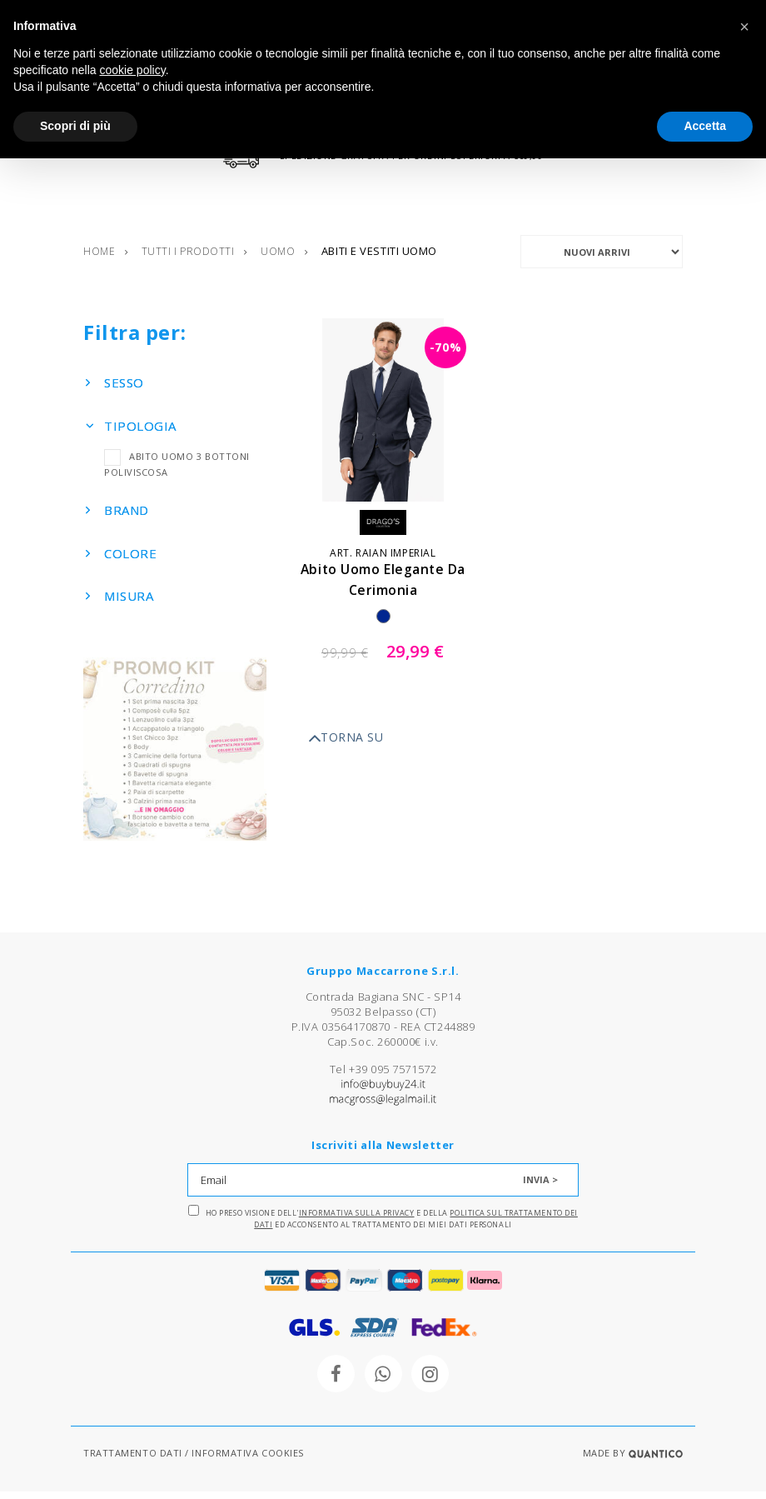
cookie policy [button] (133, 70)
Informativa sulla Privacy (357, 1220)
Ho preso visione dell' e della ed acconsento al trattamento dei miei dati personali (383, 1224)
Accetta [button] (705, 125)
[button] (744, 26)
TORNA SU (345, 746)
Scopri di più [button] (75, 125)
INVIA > (540, 1187)
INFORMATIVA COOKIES (247, 1460)
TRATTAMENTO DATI (132, 1460)
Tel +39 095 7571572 (383, 1076)
